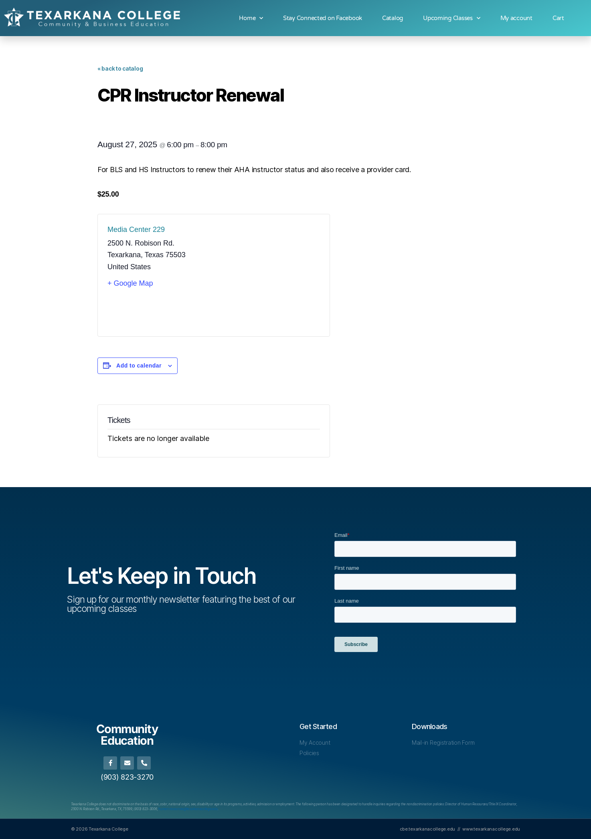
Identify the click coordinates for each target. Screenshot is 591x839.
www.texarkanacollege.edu (491, 829)
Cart (558, 18)
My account (516, 18)
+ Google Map (130, 283)
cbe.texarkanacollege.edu (427, 829)
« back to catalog (120, 68)
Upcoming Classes (451, 18)
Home (251, 18)
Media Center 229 (136, 229)
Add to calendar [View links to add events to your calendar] (139, 365)
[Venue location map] (266, 275)
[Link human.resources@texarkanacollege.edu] (188, 809)
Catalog (392, 18)
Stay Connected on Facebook (322, 18)
